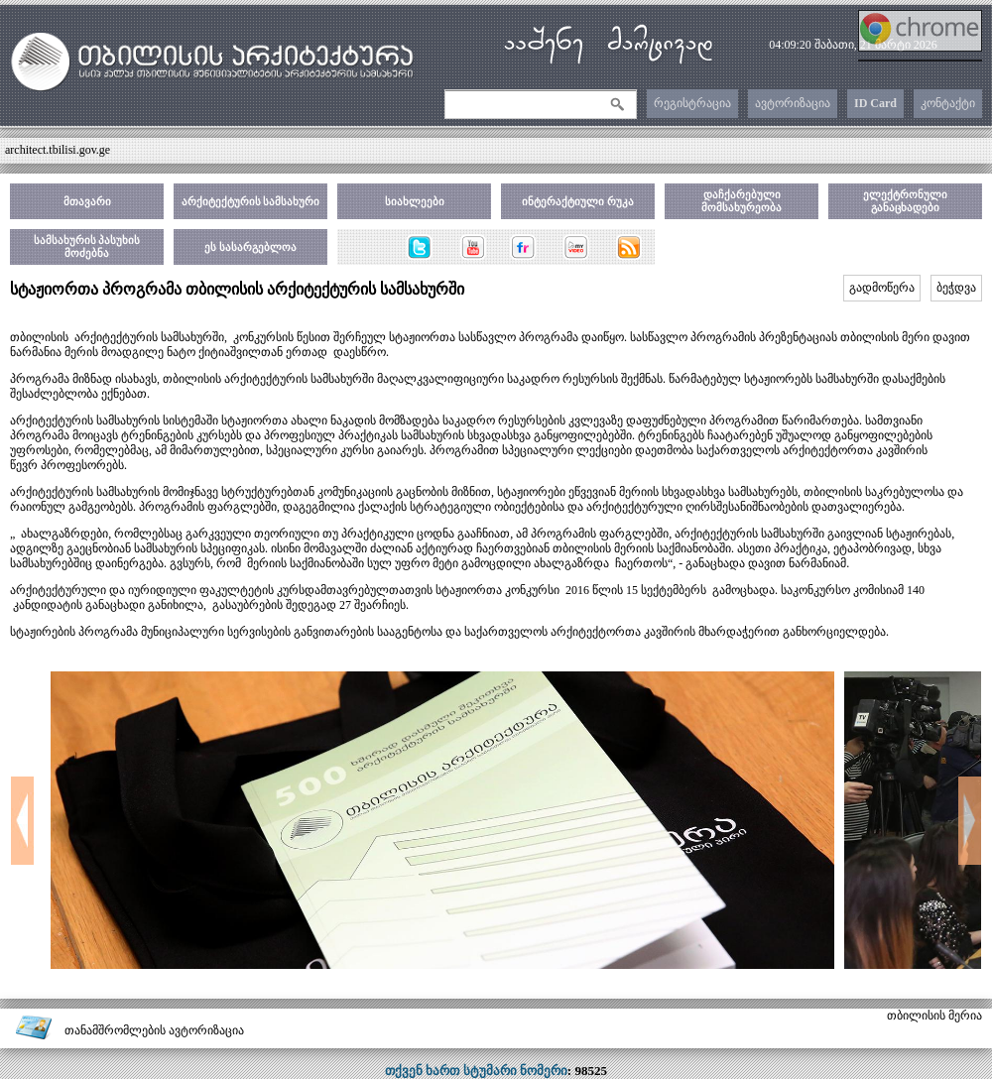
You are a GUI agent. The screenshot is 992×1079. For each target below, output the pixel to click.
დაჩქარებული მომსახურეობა (741, 200)
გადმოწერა (882, 288)
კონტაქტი (948, 103)
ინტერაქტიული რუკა (578, 201)
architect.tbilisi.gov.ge (57, 150)
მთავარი (87, 201)
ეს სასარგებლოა (250, 247)
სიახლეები (414, 201)
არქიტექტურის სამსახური (251, 201)
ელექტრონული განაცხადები (905, 200)
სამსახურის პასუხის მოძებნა (87, 246)
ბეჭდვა (956, 288)
